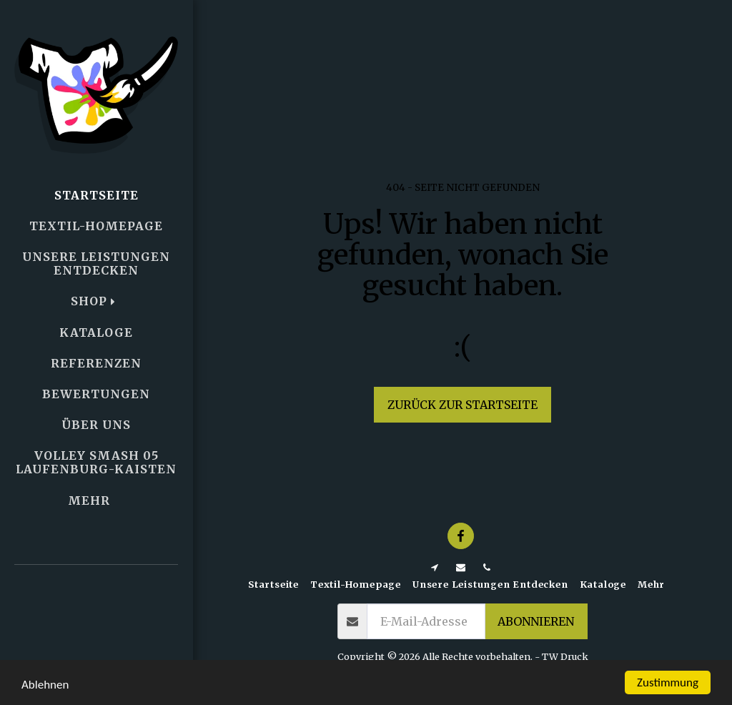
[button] (96, 608)
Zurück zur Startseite (462, 405)
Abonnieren (536, 621)
